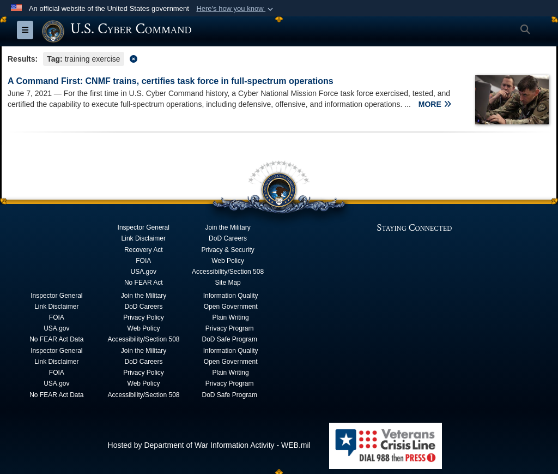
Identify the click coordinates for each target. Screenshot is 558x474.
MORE (434, 104)
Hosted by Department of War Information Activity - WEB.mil (209, 445)
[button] (235, 8)
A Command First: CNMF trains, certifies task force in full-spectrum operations (170, 81)
